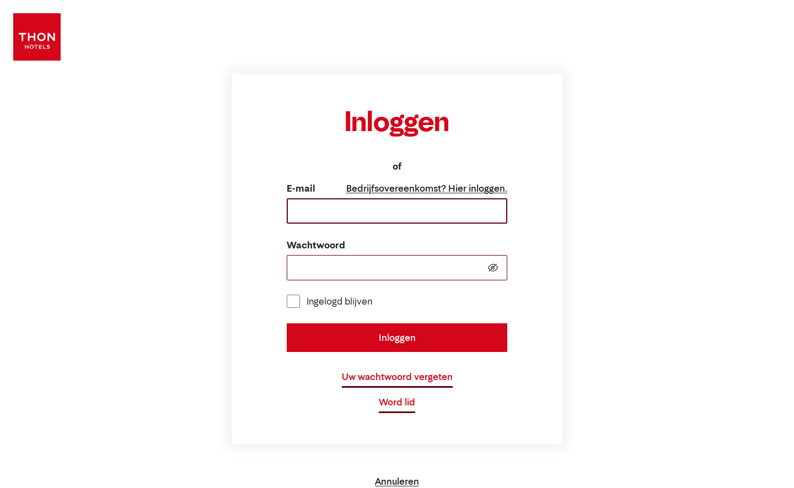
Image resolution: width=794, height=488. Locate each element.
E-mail (301, 188)
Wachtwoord (316, 245)
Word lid (397, 402)
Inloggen (397, 337)
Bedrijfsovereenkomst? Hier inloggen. (426, 188)
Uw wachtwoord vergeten (397, 376)
